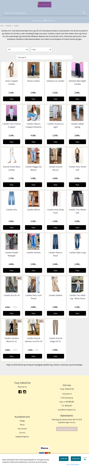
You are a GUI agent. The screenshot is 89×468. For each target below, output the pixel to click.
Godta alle (75, 458)
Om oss (22, 432)
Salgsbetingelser (22, 436)
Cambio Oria (11, 209)
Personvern (22, 428)
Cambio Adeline (55, 295)
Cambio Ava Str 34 (11, 295)
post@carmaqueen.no (67, 409)
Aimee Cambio (33, 81)
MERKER (8, 26)
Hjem (2, 26)
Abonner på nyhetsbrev (67, 429)
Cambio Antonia (33, 252)
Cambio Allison (33, 209)
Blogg (22, 420)
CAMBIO (16, 26)
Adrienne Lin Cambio (55, 81)
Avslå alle (63, 458)
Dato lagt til (22, 57)
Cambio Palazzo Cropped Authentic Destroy (33, 126)
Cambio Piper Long (77, 252)
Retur (22, 424)
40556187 (68, 405)
